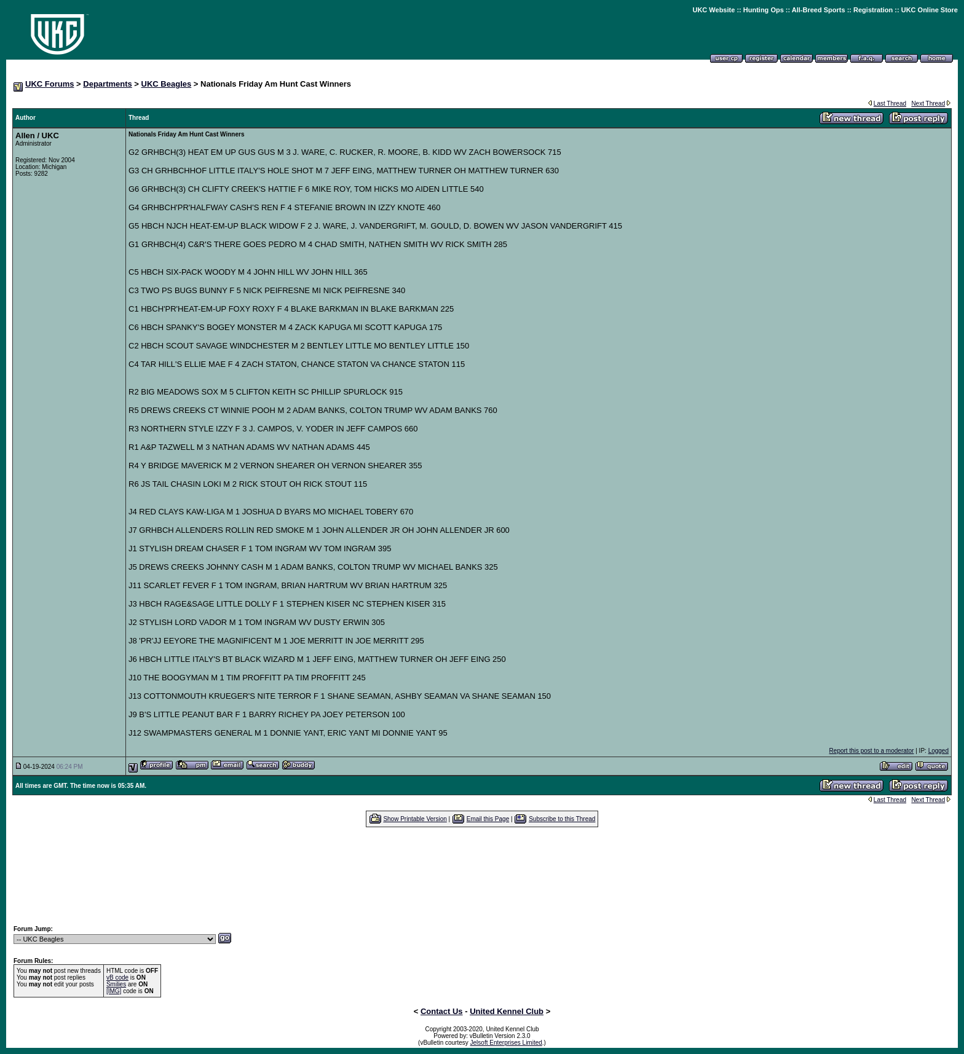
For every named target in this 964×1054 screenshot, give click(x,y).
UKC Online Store (929, 10)
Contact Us (442, 1011)
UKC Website (713, 10)
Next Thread (928, 103)
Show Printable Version (414, 819)
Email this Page (488, 819)
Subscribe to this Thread (562, 819)
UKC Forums (49, 83)
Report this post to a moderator (871, 750)
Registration (873, 10)
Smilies (116, 984)
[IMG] (113, 991)
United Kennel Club (506, 1011)
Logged (938, 750)
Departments (107, 83)
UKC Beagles (166, 83)
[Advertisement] (482, 875)
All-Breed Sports (818, 10)
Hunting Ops (763, 10)
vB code (117, 977)
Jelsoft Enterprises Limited (506, 1042)
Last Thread (890, 103)
